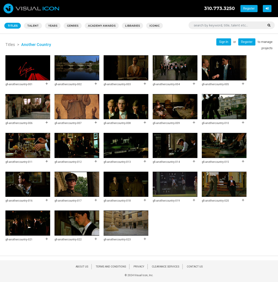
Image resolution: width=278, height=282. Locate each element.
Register (249, 8)
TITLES (13, 25)
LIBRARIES (132, 25)
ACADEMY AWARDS (102, 25)
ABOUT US (82, 266)
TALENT (33, 25)
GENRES (72, 25)
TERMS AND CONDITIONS (111, 266)
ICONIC (154, 25)
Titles (10, 44)
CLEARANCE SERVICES (165, 266)
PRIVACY (139, 266)
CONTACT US (195, 266)
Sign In (223, 42)
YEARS (52, 25)
